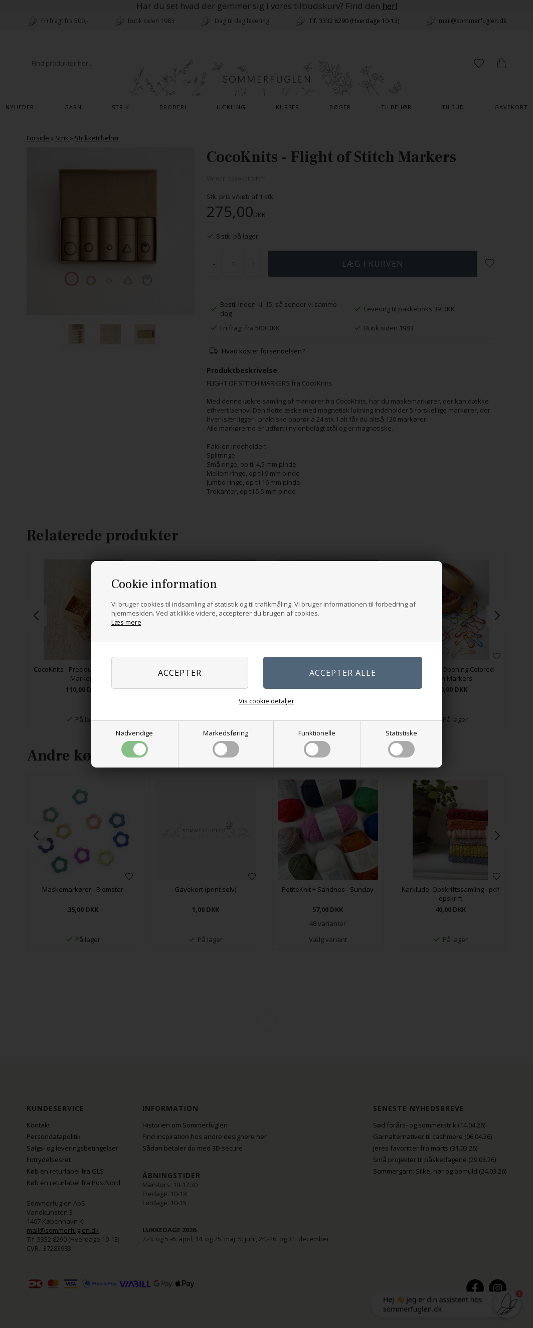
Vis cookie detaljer (266, 700)
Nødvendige (134, 742)
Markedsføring (225, 742)
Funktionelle (316, 742)
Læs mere (126, 622)
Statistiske (401, 742)
